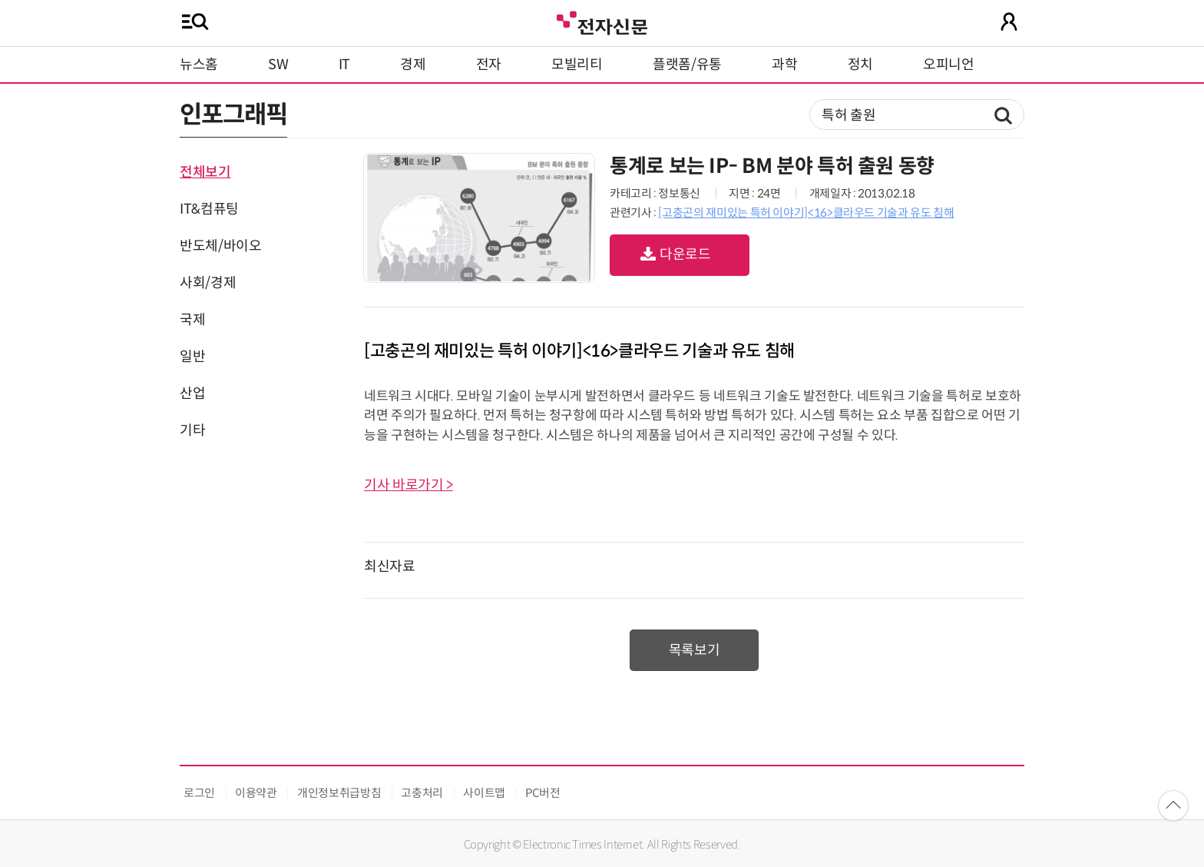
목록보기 (694, 650)
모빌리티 (577, 64)
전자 (488, 64)
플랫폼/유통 (687, 64)
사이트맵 (484, 793)
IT (344, 64)
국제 (192, 319)
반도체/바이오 (220, 246)
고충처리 (422, 793)
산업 (192, 393)
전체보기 (205, 172)
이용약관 (256, 793)
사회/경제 (208, 282)
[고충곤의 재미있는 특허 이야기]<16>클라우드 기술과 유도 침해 (806, 212)
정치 (860, 64)
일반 (192, 356)
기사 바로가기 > (408, 485)
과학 (784, 64)
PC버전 (543, 793)
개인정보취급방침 (339, 793)
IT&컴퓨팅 (209, 209)
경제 (412, 64)
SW (278, 64)
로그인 (199, 793)
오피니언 (948, 64)
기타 (192, 430)
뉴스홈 (199, 64)
